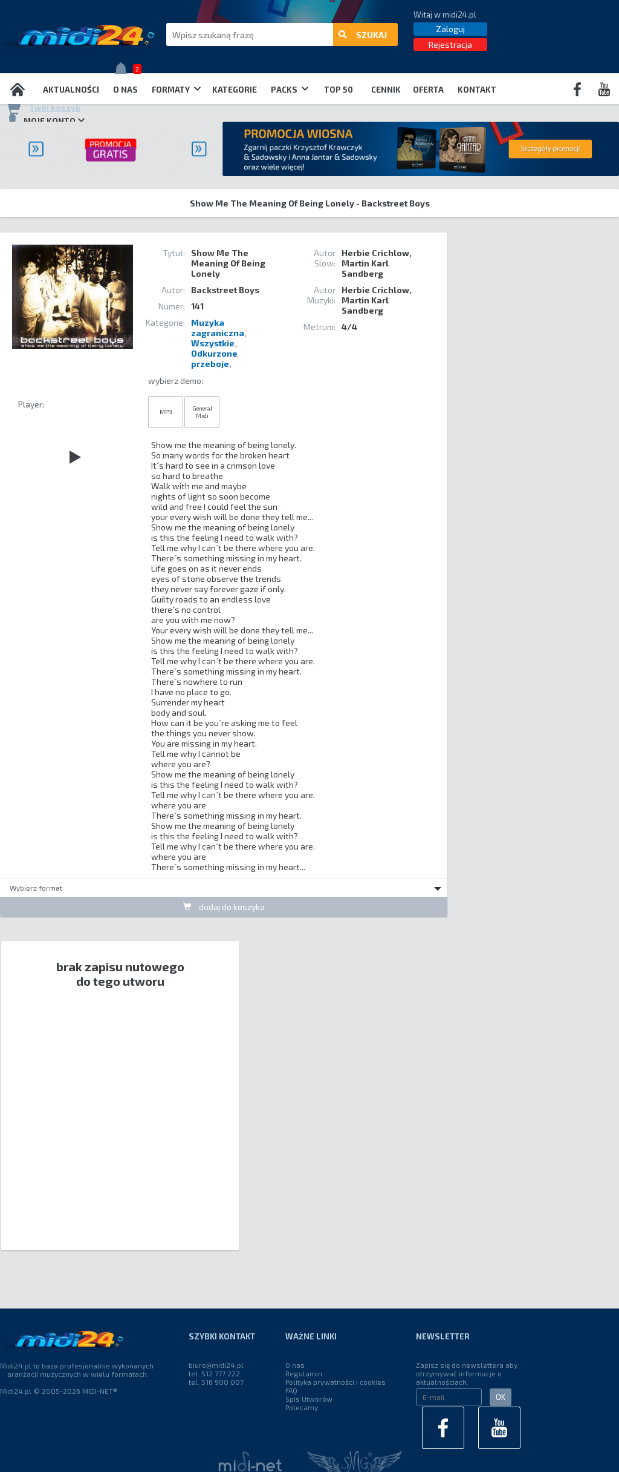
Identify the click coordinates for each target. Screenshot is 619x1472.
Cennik (386, 89)
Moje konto (45, 120)
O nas (125, 89)
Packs (289, 89)
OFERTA (428, 89)
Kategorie (234, 89)
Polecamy (301, 1407)
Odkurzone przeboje (214, 358)
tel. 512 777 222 (214, 1373)
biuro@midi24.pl (216, 1365)
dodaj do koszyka (224, 907)
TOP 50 (338, 89)
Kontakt (477, 89)
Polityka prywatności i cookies (335, 1382)
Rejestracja (450, 44)
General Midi (202, 411)
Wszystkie (213, 343)
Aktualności (71, 89)
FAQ (291, 1390)
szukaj (363, 35)
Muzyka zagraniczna (217, 327)
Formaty (176, 89)
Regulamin (303, 1373)
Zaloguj (450, 29)
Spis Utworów (308, 1398)
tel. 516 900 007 (216, 1382)
